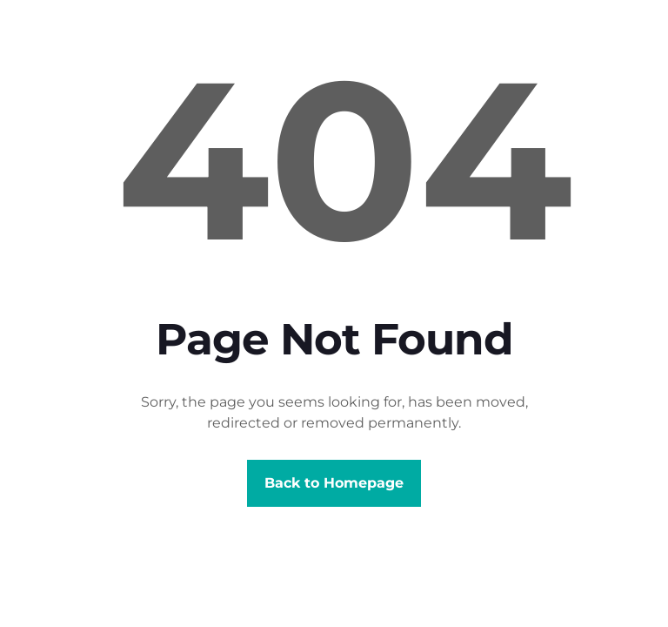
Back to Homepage (334, 483)
